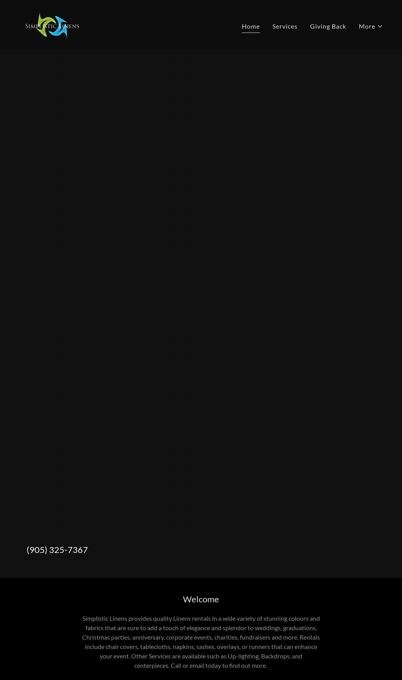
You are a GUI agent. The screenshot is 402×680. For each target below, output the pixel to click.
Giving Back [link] (328, 26)
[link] (51, 24)
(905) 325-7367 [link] (57, 549)
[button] (371, 26)
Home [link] (251, 26)
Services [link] (285, 26)
